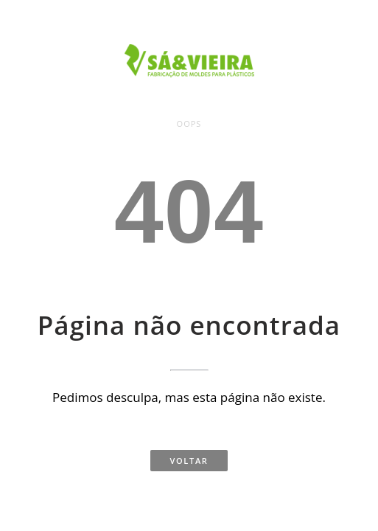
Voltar (188, 460)
